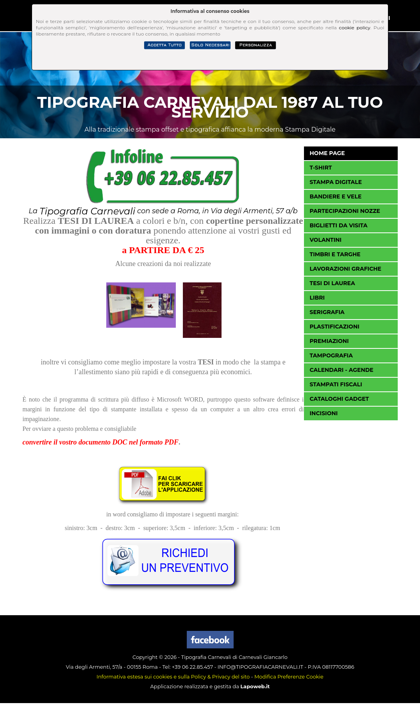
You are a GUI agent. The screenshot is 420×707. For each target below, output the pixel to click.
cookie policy (354, 27)
